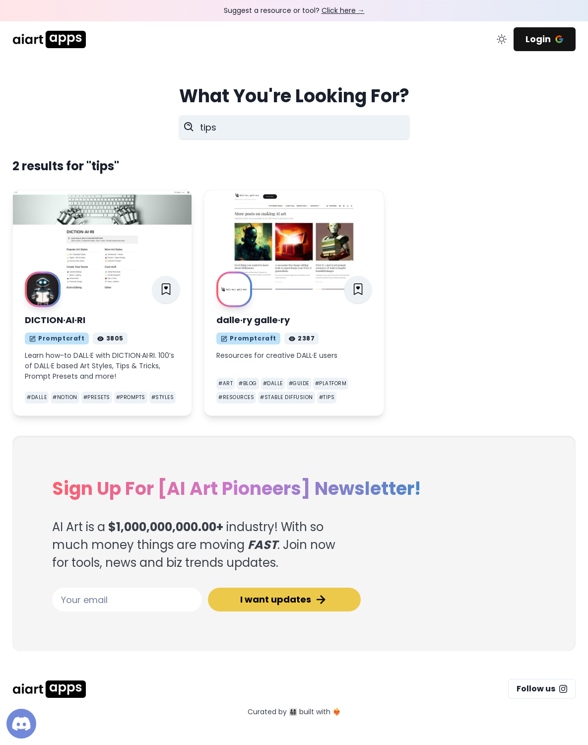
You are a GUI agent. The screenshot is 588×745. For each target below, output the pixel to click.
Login (544, 39)
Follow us (542, 688)
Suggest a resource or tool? (294, 10)
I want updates (284, 600)
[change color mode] (502, 39)
